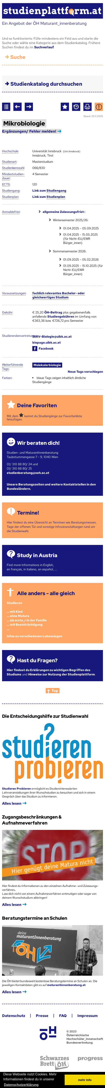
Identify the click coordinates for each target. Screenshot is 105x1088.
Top (54, 690)
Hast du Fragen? (37, 660)
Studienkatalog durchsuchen (46, 84)
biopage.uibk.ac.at (46, 343)
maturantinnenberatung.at (66, 985)
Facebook (43, 348)
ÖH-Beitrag (53, 312)
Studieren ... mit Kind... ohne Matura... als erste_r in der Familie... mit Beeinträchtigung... (27, 616)
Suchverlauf (44, 47)
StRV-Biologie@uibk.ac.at (52, 337)
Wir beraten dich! (38, 443)
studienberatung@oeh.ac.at (28, 473)
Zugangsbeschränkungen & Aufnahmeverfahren (32, 820)
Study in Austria (37, 555)
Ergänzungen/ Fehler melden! (29, 131)
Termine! (28, 512)
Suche (18, 57)
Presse (42, 1015)
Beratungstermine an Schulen (34, 918)
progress (90, 1059)
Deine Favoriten (37, 405)
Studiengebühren (60, 316)
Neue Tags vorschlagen (85, 372)
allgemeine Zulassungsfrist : (64, 212)
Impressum (87, 1015)
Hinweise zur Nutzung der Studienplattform (61, 674)
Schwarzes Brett (54, 1063)
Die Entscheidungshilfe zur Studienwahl (45, 716)
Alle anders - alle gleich (46, 593)
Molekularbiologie (47, 365)
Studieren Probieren (17, 788)
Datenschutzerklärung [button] (21, 1085)
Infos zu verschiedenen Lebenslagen (34, 636)
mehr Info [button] (85, 1080)
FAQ (63, 1015)
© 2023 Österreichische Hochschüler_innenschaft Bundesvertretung (84, 1037)
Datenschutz (13, 1015)
